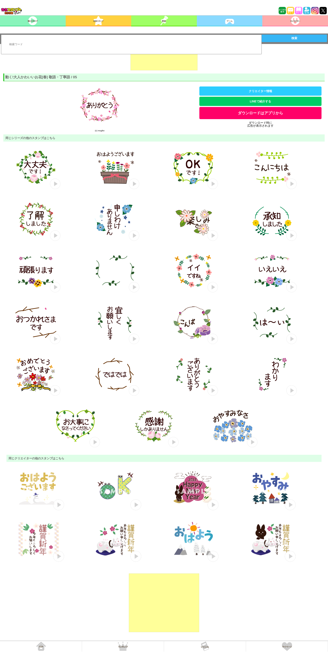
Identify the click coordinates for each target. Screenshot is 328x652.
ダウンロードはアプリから (260, 113)
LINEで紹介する (260, 101)
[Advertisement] (164, 59)
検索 (294, 38)
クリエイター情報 (260, 91)
